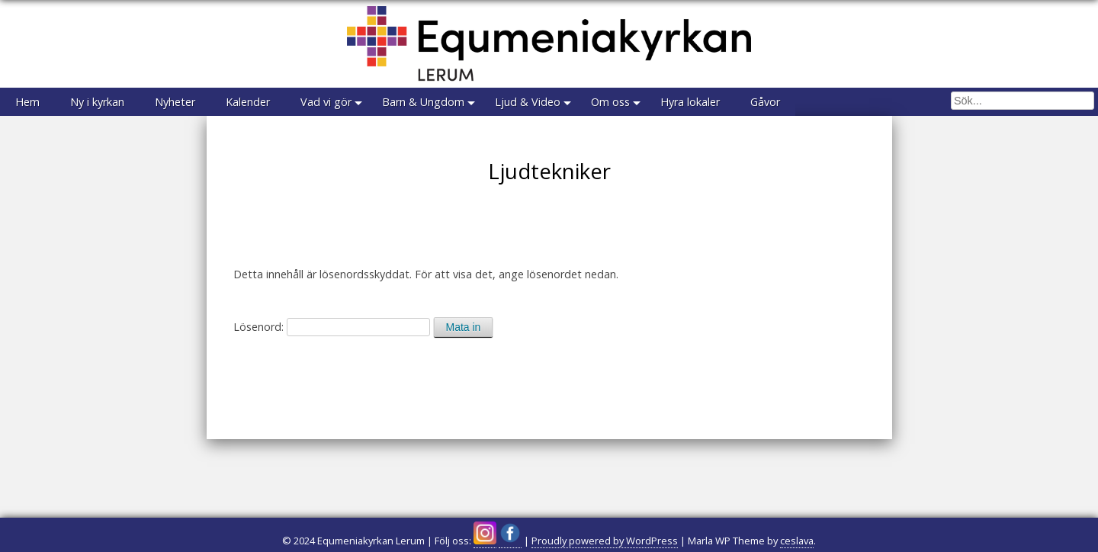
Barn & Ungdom (423, 102)
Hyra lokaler (690, 102)
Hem (27, 102)
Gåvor (765, 102)
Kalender (248, 102)
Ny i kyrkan (97, 102)
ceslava (797, 540)
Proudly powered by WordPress (604, 540)
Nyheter (175, 102)
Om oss (610, 102)
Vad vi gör (326, 102)
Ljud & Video (527, 102)
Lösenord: (331, 326)
